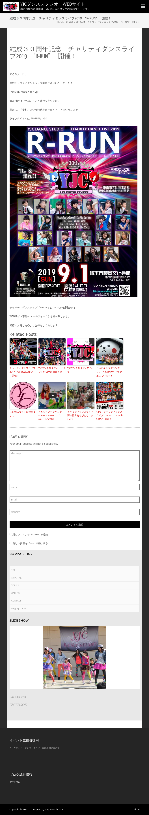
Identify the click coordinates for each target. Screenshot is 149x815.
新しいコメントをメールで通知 (30, 534)
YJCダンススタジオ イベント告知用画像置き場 (51, 369)
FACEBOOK (18, 697)
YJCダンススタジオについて (80, 369)
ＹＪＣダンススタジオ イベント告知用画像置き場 (34, 747)
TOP (13, 570)
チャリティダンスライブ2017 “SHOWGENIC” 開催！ (22, 371)
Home (60, 21)
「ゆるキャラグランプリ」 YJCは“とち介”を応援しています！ (109, 371)
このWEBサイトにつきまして (23, 413)
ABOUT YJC (16, 577)
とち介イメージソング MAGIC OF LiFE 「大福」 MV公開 (51, 415)
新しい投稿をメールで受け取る (30, 543)
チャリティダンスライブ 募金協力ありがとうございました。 (80, 415)
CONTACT (16, 600)
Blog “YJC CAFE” (19, 608)
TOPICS (15, 585)
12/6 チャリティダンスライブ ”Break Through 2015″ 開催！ (109, 415)
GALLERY (15, 593)
